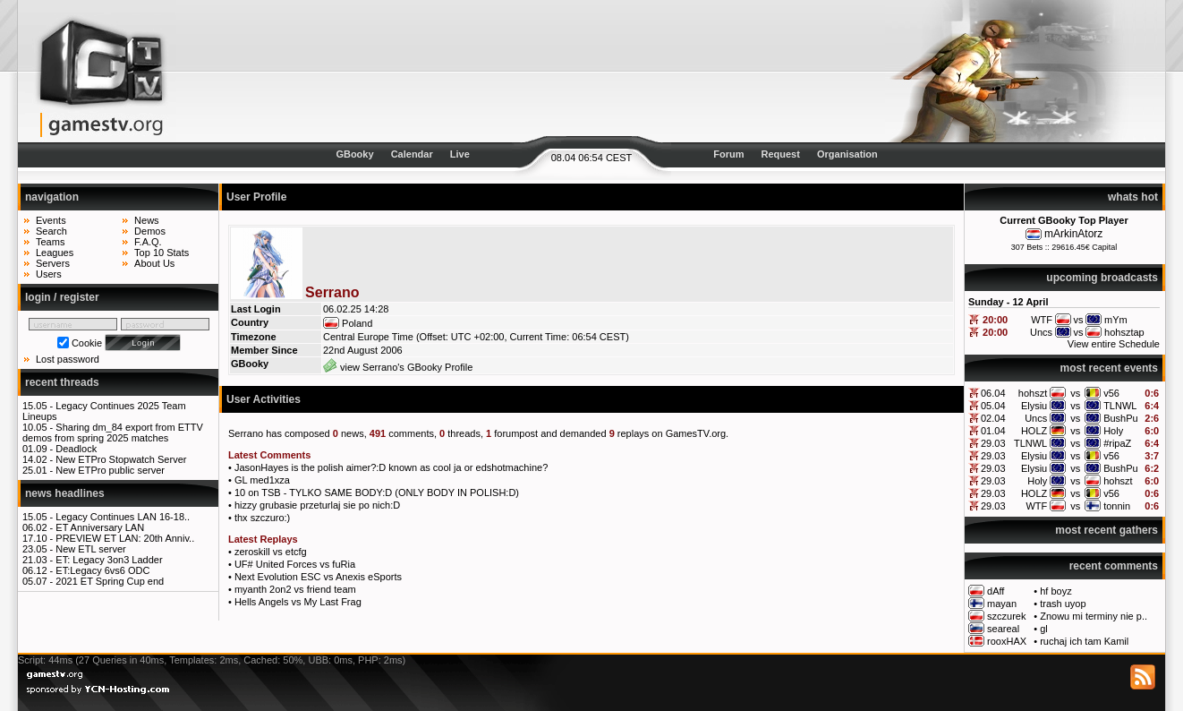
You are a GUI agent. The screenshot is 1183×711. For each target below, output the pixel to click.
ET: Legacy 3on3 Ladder (108, 559)
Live (460, 154)
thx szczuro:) (262, 517)
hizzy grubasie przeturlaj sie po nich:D (317, 505)
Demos (150, 231)
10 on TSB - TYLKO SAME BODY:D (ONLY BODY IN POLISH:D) (376, 492)
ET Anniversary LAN (99, 527)
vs (1075, 393)
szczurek (1006, 616)
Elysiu (1034, 405)
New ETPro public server (110, 470)
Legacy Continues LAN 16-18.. (122, 516)
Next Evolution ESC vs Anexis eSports (318, 576)
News (146, 220)
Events (51, 220)
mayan (1002, 603)
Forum (728, 154)
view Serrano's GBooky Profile (397, 367)
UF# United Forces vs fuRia (294, 564)
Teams (50, 241)
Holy (1113, 430)
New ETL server (90, 549)
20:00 (995, 319)
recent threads (62, 382)
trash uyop (1062, 603)
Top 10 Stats (161, 252)
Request (781, 154)
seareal (1003, 628)
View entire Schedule (1114, 343)
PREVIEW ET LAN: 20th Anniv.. (124, 538)
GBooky (354, 154)
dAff (995, 591)
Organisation (847, 154)
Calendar (412, 154)
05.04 (993, 405)
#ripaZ (1117, 443)
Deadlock (76, 448)
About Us (154, 263)
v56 (1111, 393)
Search (51, 231)
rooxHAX (1006, 641)
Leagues (54, 252)
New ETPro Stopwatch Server (120, 459)
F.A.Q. (148, 241)
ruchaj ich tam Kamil (1084, 641)
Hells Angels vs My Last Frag (298, 601)
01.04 (993, 430)
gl (1044, 628)
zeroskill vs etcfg (270, 551)
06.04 (993, 393)
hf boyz (1055, 591)
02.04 (993, 418)
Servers (53, 263)
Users (49, 274)
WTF (1036, 506)
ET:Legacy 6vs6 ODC (102, 570)
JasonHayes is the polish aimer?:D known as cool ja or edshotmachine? (391, 467)
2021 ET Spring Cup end (109, 581)
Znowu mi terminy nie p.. (1093, 616)
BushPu (1120, 418)
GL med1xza (262, 480)
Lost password (67, 359)
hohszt (1032, 393)
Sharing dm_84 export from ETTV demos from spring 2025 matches (112, 432)
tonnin (1116, 506)
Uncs (1036, 418)
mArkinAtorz (1073, 233)
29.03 (993, 443)
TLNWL (1119, 405)
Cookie (87, 343)
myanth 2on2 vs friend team (295, 589)
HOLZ (1034, 430)
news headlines (65, 493)
